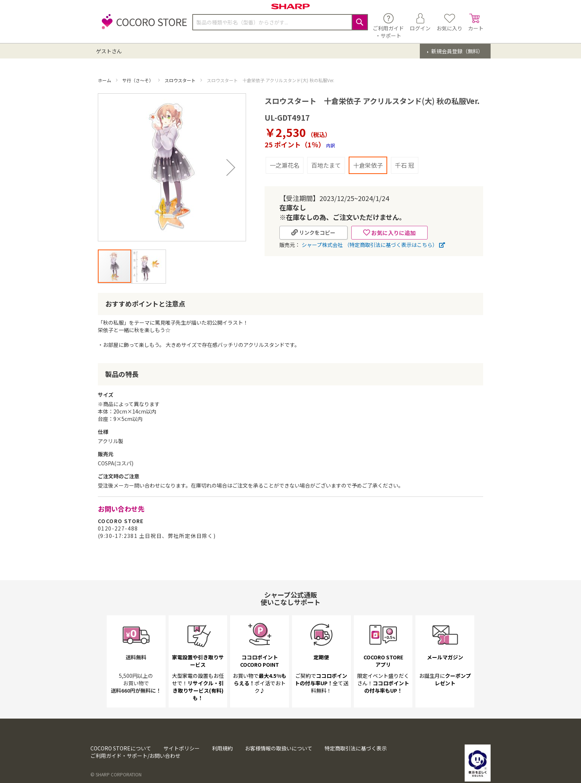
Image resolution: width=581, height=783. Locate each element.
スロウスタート (181, 80)
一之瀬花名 (284, 165)
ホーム (105, 80)
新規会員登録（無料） (456, 51)
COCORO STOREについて (120, 764)
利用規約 (222, 764)
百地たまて (326, 165)
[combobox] (280, 22)
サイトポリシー (181, 764)
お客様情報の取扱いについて (278, 764)
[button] (231, 167)
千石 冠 (404, 165)
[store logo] (142, 25)
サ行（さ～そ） (138, 80)
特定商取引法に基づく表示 (356, 764)
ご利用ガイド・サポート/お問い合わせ (135, 772)
